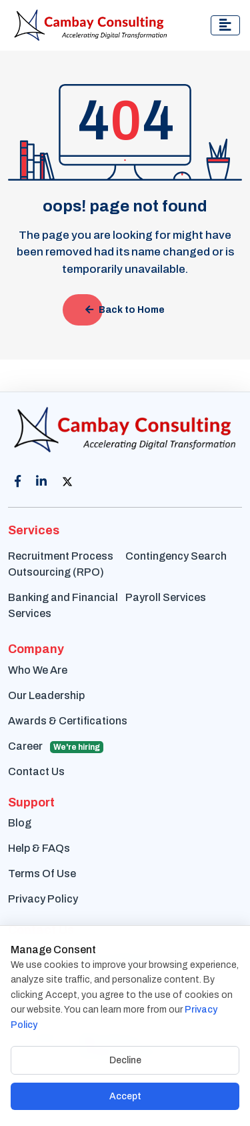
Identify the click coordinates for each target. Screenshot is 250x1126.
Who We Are (37, 670)
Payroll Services (165, 597)
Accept (125, 1096)
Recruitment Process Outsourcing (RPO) (60, 564)
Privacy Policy (43, 899)
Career (55, 746)
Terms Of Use (42, 873)
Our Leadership (46, 695)
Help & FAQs (39, 848)
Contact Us (36, 771)
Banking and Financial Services (63, 605)
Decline (125, 1060)
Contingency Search (176, 556)
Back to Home (125, 310)
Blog (19, 822)
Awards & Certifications (67, 720)
